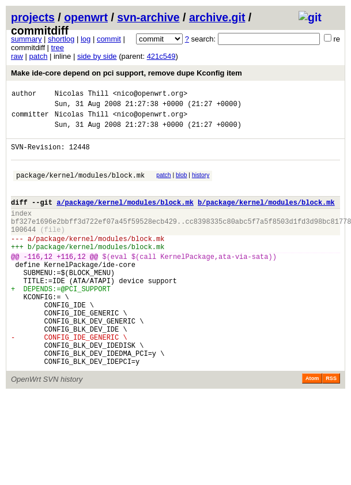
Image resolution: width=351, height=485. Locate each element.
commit (109, 39)
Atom (312, 427)
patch (38, 56)
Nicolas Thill (82, 95)
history (200, 185)
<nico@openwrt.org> (150, 95)
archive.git (217, 17)
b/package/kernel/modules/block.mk (266, 218)
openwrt (86, 17)
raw (17, 56)
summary (26, 39)
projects (33, 17)
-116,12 (38, 282)
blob (181, 185)
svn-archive (148, 17)
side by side (97, 56)
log (85, 39)
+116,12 (70, 282)
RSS (331, 427)
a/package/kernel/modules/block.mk (125, 218)
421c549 (161, 56)
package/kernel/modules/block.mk (80, 187)
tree (57, 47)
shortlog (61, 39)
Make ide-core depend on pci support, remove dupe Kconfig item (126, 73)
